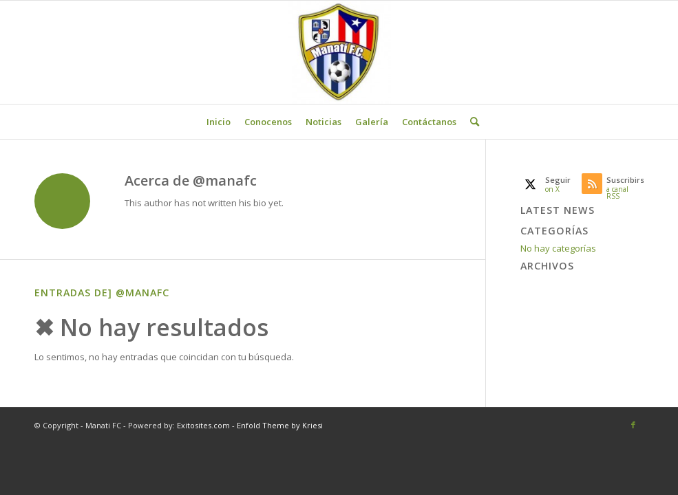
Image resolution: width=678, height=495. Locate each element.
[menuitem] (218, 121)
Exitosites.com (202, 425)
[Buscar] (471, 121)
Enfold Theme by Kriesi (280, 425)
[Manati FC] (339, 52)
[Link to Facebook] (633, 425)
